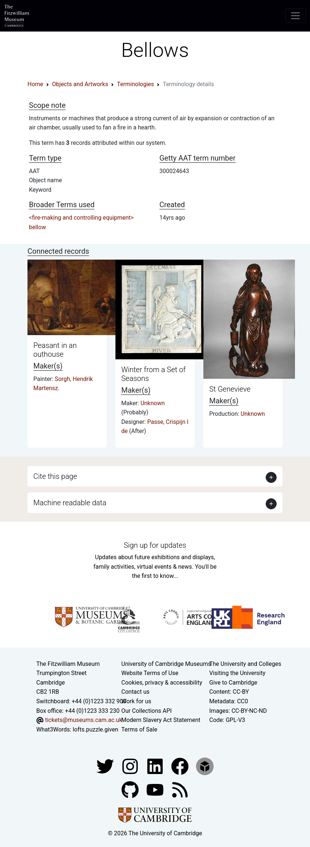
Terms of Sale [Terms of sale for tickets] (139, 729)
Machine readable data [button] (69, 502)
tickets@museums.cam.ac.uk (83, 719)
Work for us (136, 701)
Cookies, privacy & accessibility (161, 682)
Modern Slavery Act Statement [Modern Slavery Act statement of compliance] (160, 719)
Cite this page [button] (55, 476)
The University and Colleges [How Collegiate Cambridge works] (245, 663)
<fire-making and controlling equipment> (81, 217)
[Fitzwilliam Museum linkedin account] (180, 766)
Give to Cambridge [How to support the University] (233, 682)
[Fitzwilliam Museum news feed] (180, 789)
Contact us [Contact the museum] (135, 691)
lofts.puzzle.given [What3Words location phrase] (95, 729)
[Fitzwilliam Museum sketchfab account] (205, 766)
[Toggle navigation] (295, 15)
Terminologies (135, 84)
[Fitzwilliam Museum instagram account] (130, 766)
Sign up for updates (155, 545)
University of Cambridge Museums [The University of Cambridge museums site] (166, 663)
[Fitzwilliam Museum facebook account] (155, 766)
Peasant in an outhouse (55, 350)
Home (35, 84)
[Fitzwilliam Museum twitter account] (105, 766)
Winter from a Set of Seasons (153, 374)
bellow (37, 227)
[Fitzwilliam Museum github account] (130, 789)
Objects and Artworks (80, 84)
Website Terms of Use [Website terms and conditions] (149, 673)
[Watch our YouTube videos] (155, 789)
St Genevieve (230, 389)
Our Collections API (146, 710)
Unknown (152, 403)
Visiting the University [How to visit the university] (237, 673)
